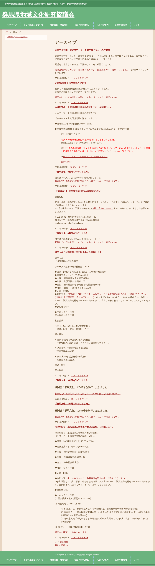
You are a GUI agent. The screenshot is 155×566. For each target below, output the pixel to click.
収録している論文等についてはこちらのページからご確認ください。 (87, 181)
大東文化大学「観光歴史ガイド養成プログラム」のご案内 (82, 50)
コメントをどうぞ (79, 78)
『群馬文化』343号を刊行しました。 (72, 380)
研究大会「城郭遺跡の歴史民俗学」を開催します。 (79, 252)
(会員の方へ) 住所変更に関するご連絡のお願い (78, 191)
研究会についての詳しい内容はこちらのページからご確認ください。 (87, 97)
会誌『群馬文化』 (82, 25)
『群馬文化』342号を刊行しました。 (72, 403)
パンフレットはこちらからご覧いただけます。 (85, 156)
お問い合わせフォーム (102, 208)
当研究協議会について (33, 25)
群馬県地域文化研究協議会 (38, 14)
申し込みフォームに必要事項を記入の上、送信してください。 (97, 478)
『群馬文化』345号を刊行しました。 (72, 172)
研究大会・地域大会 (59, 25)
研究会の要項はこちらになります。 (72, 532)
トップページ (11, 25)
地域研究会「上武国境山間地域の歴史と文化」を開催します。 (84, 427)
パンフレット (111, 151)
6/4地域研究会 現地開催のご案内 (70, 83)
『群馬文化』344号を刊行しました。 (72, 233)
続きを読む (67, 162)
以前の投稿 (61, 542)
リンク (137, 25)
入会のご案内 (103, 25)
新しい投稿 (61, 545)
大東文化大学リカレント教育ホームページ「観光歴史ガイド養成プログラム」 (92, 70)
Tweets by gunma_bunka (17, 37)
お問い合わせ (121, 25)
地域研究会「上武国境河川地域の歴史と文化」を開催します (83, 107)
